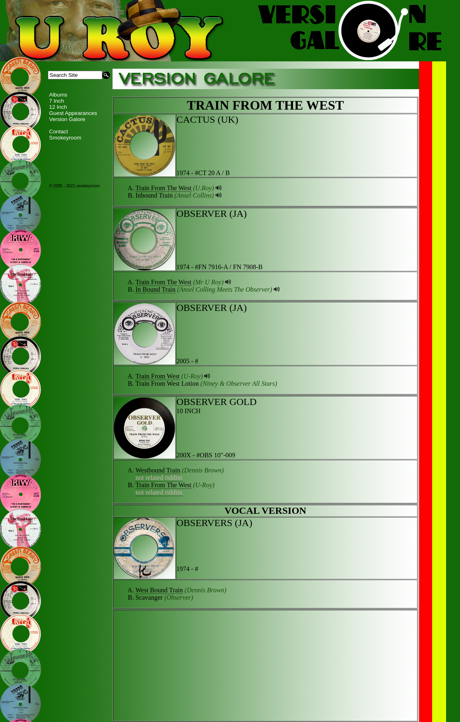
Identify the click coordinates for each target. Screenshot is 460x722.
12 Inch (58, 107)
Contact (58, 131)
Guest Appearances (73, 113)
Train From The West (163, 187)
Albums (58, 95)
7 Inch (56, 101)
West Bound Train (159, 590)
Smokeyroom (65, 138)
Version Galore (67, 119)
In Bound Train (155, 289)
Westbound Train (157, 470)
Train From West (157, 376)
